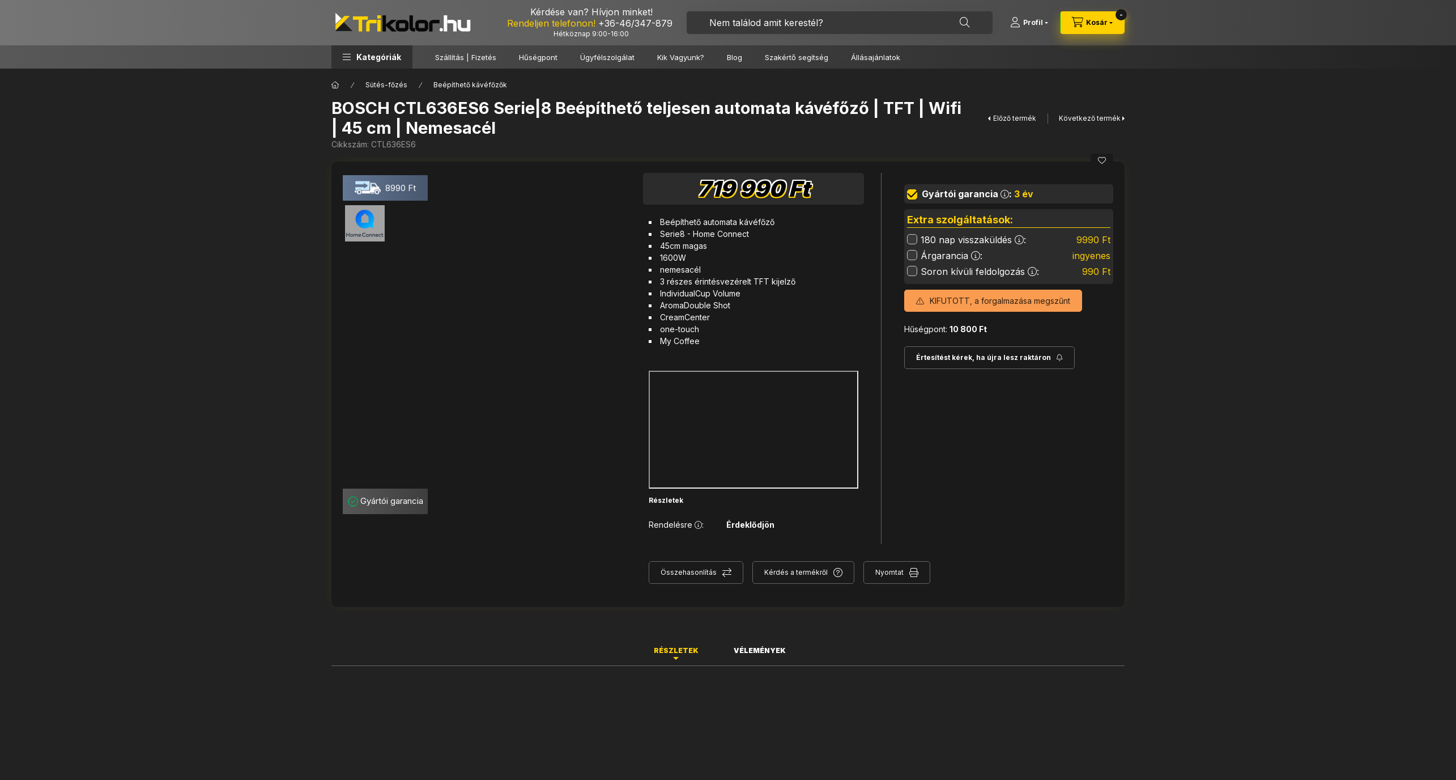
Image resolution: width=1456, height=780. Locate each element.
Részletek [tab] (676, 650)
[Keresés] (964, 22)
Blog (734, 57)
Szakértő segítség (796, 57)
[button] (371, 57)
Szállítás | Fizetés (465, 57)
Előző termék (1014, 118)
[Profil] (1029, 22)
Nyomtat (889, 572)
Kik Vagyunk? (680, 57)
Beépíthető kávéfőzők (470, 84)
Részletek (666, 500)
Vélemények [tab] (760, 650)
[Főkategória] (335, 85)
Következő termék (1090, 118)
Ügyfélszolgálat (607, 57)
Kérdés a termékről (796, 572)
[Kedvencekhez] (1102, 160)
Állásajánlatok (875, 57)
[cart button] (1092, 22)
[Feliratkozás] (989, 357)
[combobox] (840, 22)
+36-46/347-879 (635, 23)
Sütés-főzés (386, 84)
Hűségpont (538, 57)
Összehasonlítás (689, 572)
